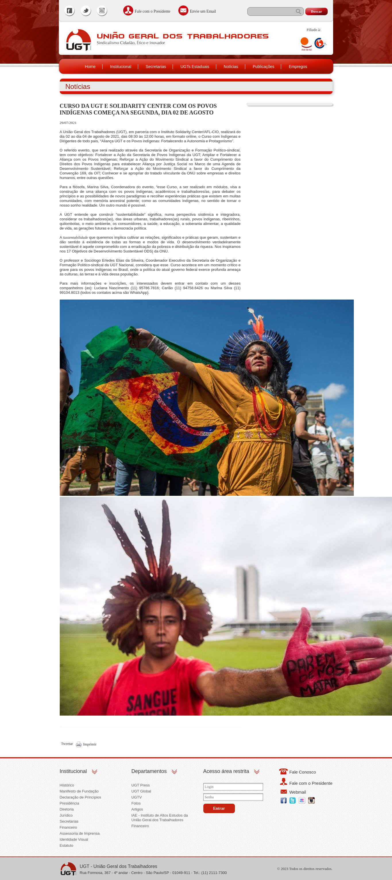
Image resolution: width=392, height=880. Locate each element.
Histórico (67, 785)
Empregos (298, 66)
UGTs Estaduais (194, 66)
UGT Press (141, 785)
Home (90, 66)
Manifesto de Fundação (79, 791)
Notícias (231, 66)
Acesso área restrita (226, 771)
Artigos (137, 809)
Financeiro (68, 827)
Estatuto (67, 845)
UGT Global (141, 791)
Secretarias (156, 66)
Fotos (136, 803)
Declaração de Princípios (80, 797)
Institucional (120, 66)
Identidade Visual (74, 839)
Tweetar (67, 743)
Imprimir (89, 744)
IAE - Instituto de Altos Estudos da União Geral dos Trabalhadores (160, 817)
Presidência (69, 803)
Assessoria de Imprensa (80, 833)
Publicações (264, 66)
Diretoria (67, 809)
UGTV (137, 797)
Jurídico (66, 815)
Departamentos (149, 771)
